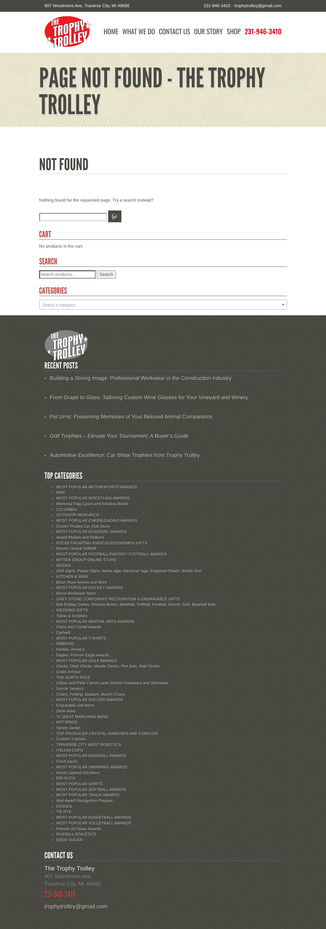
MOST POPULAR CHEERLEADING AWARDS (96, 521)
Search (106, 274)
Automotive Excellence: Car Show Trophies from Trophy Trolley (125, 455)
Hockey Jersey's (70, 650)
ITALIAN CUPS (69, 750)
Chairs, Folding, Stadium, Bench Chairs (90, 694)
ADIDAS (63, 566)
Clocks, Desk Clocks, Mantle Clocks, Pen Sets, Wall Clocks (108, 666)
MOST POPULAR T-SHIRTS (81, 638)
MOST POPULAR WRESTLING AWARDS (93, 498)
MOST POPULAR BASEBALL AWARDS (91, 756)
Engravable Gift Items (75, 706)
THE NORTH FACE (73, 678)
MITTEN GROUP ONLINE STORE (86, 560)
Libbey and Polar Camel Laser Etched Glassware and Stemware (112, 683)
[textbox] (163, 305)
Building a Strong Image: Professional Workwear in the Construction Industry (141, 378)
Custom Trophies (71, 739)
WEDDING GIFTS (72, 610)
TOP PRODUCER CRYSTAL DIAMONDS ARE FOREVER (107, 734)
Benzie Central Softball (76, 549)
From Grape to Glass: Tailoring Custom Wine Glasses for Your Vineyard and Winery (149, 398)
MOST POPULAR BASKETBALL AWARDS (93, 818)
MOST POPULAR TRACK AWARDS (88, 795)
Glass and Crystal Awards (78, 627)
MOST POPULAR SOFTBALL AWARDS (91, 790)
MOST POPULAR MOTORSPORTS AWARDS (96, 487)
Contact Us (174, 31)
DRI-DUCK (66, 778)
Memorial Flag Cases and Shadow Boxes (92, 504)
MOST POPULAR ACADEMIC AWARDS (91, 532)
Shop (234, 31)
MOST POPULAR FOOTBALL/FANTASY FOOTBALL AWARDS (111, 554)
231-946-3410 (263, 31)
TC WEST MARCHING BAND (82, 717)
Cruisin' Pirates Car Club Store (83, 526)
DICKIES (64, 806)
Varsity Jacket (68, 728)
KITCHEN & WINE (72, 577)
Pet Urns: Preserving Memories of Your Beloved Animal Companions (131, 417)
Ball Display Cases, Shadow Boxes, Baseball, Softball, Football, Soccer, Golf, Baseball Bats (136, 605)
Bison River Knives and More (81, 582)
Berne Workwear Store (76, 594)
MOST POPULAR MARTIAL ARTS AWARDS (95, 622)
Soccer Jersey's (70, 689)
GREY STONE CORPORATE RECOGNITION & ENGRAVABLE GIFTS (118, 599)
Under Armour (68, 672)
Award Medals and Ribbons (80, 537)
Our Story (208, 31)
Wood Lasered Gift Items (78, 773)
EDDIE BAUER (69, 840)
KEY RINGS (67, 722)
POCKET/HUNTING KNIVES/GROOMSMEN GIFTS (101, 543)
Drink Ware (66, 711)
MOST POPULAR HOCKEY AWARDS (89, 588)
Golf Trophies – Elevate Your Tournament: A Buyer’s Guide (119, 436)
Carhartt (63, 633)
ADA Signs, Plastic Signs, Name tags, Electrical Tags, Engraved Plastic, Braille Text (128, 571)
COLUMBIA (66, 510)
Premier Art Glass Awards (78, 829)
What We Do (138, 31)
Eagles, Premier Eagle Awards (82, 655)
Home (111, 31)
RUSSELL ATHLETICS (76, 834)
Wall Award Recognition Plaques (84, 801)
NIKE (61, 493)
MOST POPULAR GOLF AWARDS (86, 661)
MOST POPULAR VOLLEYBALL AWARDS (93, 823)
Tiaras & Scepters (71, 616)
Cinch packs (67, 762)
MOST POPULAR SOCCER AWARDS (89, 700)
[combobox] (163, 305)
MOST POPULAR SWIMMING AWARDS (91, 767)
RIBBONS (65, 644)
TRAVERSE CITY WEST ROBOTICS (88, 745)
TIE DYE (64, 812)
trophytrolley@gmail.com (257, 5)
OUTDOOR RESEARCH (77, 515)
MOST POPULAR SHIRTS (79, 784)
